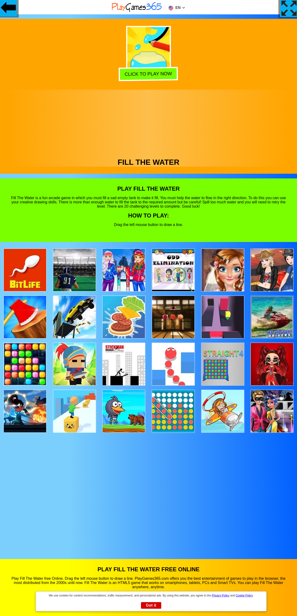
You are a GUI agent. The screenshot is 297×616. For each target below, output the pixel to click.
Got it (151, 605)
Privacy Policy (221, 595)
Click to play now (149, 73)
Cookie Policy (244, 595)
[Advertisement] (149, 123)
